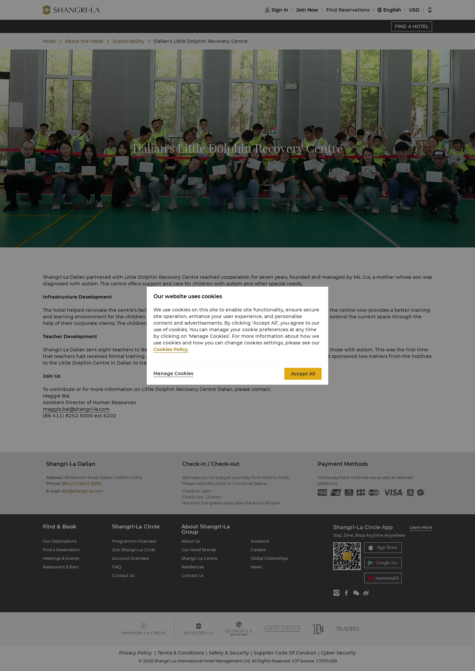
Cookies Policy (170, 349)
